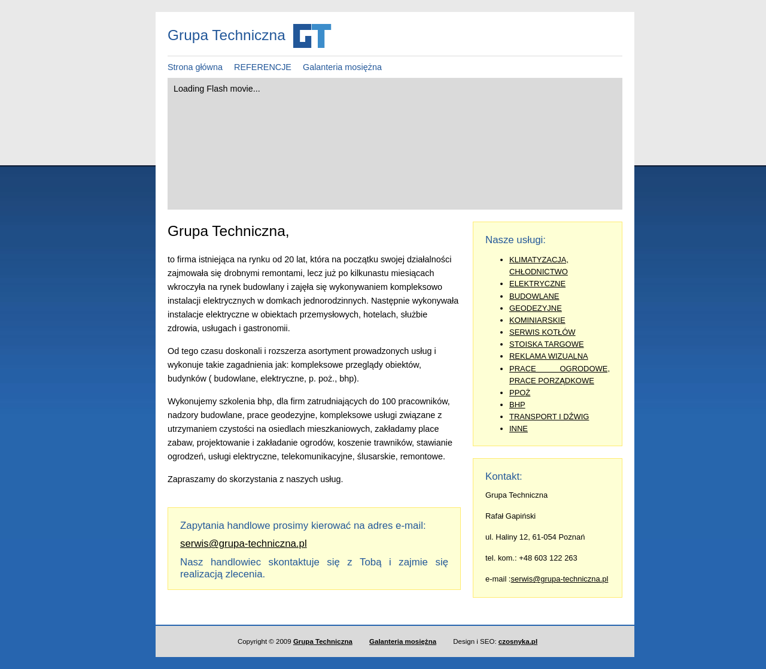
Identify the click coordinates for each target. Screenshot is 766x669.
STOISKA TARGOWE (546, 344)
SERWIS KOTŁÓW (542, 332)
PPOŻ (519, 392)
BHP (517, 404)
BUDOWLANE (534, 296)
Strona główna (195, 67)
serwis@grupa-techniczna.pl (559, 578)
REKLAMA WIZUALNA (548, 356)
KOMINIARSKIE (537, 320)
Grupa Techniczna (322, 641)
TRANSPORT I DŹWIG (549, 416)
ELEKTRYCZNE (537, 283)
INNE (518, 428)
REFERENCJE (262, 67)
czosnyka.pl (517, 641)
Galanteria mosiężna (342, 67)
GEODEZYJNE (535, 308)
